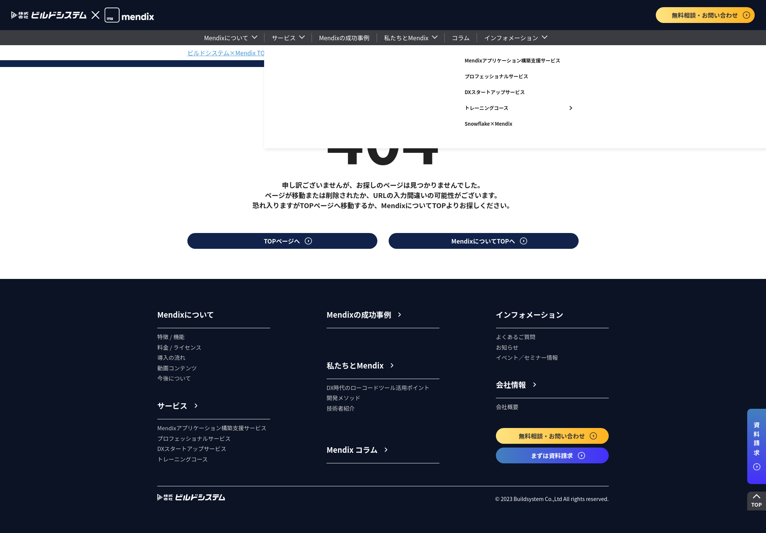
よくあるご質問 (515, 337)
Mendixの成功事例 (344, 37)
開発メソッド (343, 398)
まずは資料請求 (558, 455)
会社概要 (507, 407)
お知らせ (507, 347)
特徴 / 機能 (171, 337)
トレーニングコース (486, 107)
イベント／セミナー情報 (527, 357)
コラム (461, 37)
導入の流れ (171, 357)
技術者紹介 (341, 408)
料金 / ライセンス (179, 347)
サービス (284, 37)
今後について (174, 378)
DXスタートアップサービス (495, 92)
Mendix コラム (352, 449)
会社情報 (511, 384)
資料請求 (756, 446)
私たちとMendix (406, 37)
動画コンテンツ (177, 368)
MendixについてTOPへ (489, 240)
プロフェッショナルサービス (496, 76)
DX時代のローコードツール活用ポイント (378, 387)
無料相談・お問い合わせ (711, 15)
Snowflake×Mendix (488, 123)
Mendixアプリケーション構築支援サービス (512, 60)
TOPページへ (288, 240)
